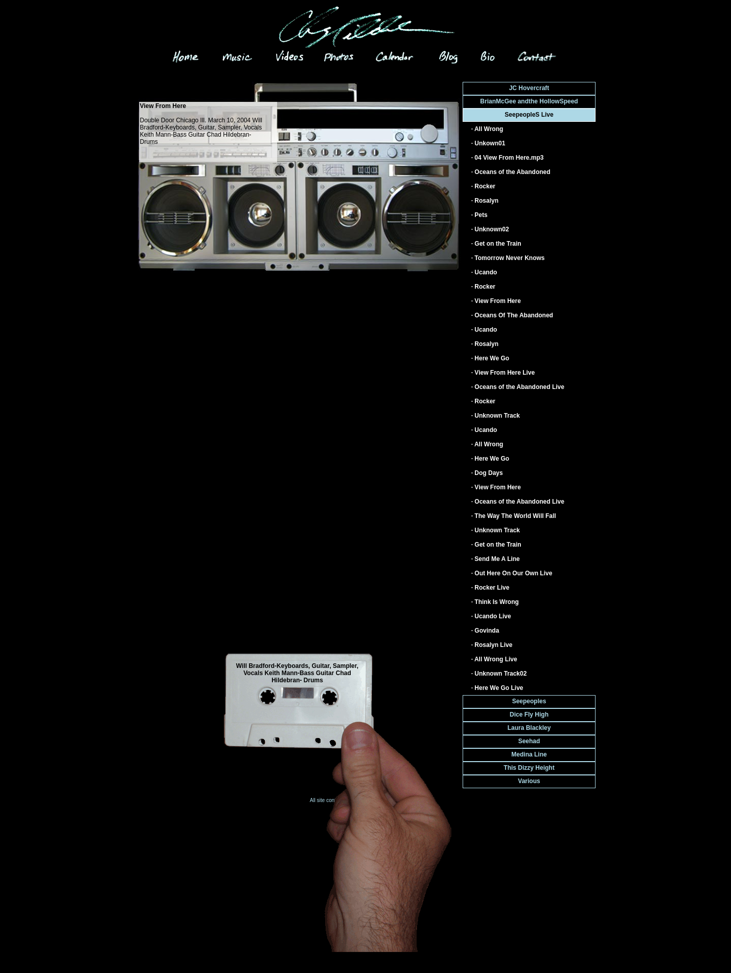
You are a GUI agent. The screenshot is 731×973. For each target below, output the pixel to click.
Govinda (486, 630)
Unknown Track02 (500, 673)
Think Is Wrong (496, 602)
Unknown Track (497, 415)
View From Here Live (504, 372)
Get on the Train (497, 243)
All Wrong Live (495, 659)
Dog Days (488, 473)
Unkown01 (489, 143)
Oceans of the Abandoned (512, 172)
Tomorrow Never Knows (509, 258)
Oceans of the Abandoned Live (519, 387)
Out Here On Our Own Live (513, 573)
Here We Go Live (498, 687)
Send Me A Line (496, 559)
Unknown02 (491, 229)
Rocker (484, 186)
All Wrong (488, 129)
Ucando (485, 272)
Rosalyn (486, 200)
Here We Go (491, 358)
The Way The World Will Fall (515, 516)
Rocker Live (491, 587)
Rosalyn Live (493, 644)
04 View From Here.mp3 (508, 157)
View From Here (497, 301)
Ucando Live (492, 616)
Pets (480, 215)
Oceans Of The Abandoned (513, 315)
